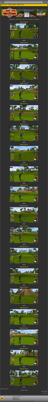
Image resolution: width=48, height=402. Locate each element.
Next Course (44, 391)
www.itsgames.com (15, 398)
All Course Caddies (23, 390)
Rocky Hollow (36, 19)
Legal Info (14, 399)
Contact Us (18, 399)
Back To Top (45, 393)
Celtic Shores (24, 19)
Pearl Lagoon (30, 19)
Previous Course (4, 388)
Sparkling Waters (12, 19)
